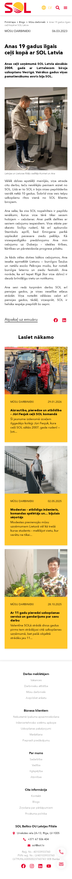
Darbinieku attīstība (36, 686)
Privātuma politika (36, 814)
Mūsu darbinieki (18, 31)
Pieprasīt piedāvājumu (36, 740)
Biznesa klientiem (36, 711)
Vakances (36, 680)
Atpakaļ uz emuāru (21, 319)
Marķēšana (36, 734)
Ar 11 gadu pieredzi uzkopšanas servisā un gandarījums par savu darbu (35, 616)
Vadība (36, 765)
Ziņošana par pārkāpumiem (36, 808)
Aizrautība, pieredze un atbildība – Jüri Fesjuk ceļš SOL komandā (35, 412)
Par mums (36, 753)
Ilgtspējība (36, 771)
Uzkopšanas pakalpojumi (36, 728)
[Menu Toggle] (65, 8)
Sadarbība (36, 759)
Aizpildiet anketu (36, 698)
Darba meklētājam (36, 674)
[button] (56, 320)
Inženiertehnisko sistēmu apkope (36, 723)
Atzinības (36, 777)
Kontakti (36, 796)
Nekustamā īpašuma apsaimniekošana (36, 717)
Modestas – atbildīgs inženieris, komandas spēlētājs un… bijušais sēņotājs (35, 513)
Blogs (36, 802)
